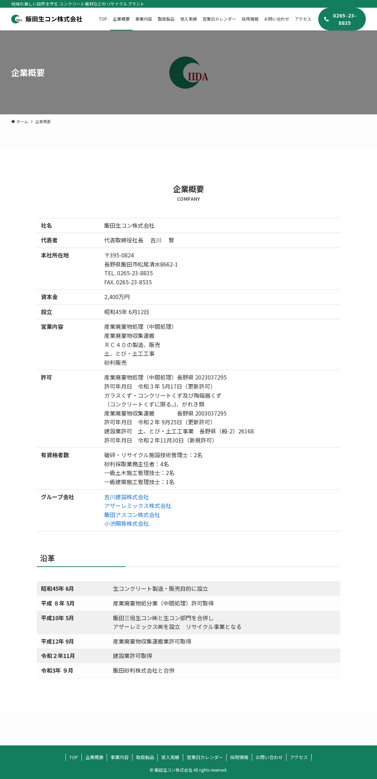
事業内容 (120, 757)
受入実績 (170, 757)
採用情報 (239, 757)
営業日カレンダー (205, 757)
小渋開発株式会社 (126, 523)
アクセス (299, 757)
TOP (73, 757)
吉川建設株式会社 (126, 497)
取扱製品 (145, 757)
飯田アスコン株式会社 (132, 514)
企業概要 (94, 757)
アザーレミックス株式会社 (137, 505)
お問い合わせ (269, 757)
